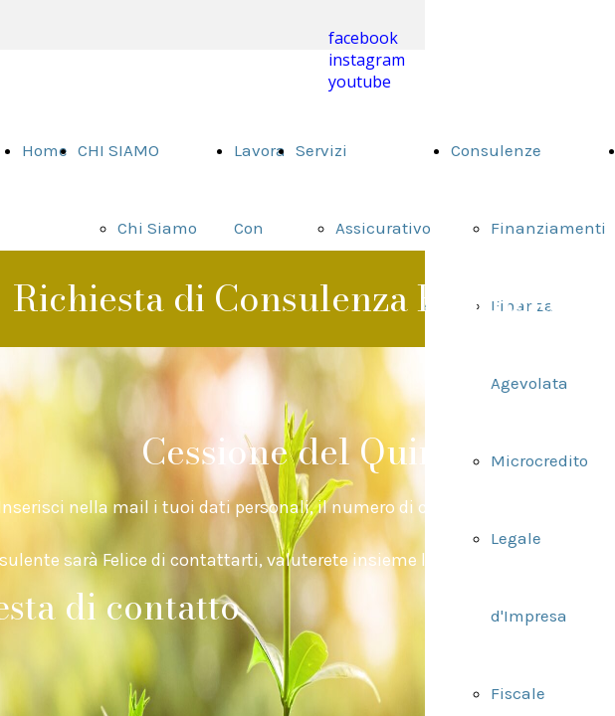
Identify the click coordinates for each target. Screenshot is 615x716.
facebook (363, 38)
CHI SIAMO (118, 150)
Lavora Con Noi (260, 227)
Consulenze (496, 150)
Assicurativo (383, 228)
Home (45, 150)
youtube (359, 81)
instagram (366, 60)
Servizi (321, 150)
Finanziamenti (548, 228)
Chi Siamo (157, 228)
